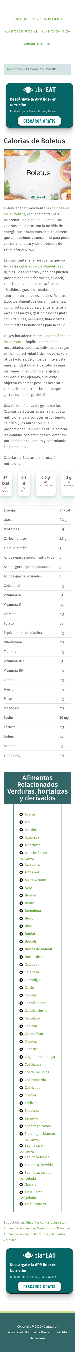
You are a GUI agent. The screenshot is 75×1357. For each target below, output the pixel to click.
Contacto (50, 1326)
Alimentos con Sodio (18, 1234)
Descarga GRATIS (39, 121)
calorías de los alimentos (39, 266)
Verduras (10, 1240)
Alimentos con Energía (19, 1228)
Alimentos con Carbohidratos (45, 1222)
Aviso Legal (15, 1332)
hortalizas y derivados (49, 1234)
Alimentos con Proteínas (53, 1228)
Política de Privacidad (40, 1332)
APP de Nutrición (37, 6)
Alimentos (15, 69)
